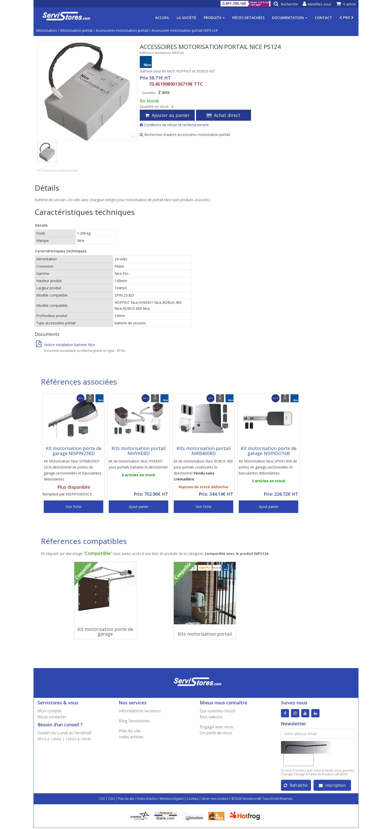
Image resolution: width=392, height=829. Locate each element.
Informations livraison (139, 711)
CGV (102, 800)
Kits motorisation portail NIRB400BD (203, 450)
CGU (111, 800)
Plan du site (129, 731)
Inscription (332, 786)
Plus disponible (73, 487)
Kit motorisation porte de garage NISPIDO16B (268, 450)
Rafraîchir (296, 786)
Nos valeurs (211, 717)
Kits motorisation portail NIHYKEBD (139, 450)
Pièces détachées (248, 17)
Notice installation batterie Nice (65, 344)
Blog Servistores (134, 721)
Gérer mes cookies (215, 800)
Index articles (131, 737)
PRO (347, 17)
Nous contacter (52, 717)
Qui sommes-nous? (218, 711)
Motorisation (46, 30)
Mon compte (49, 711)
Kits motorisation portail (205, 634)
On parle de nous (216, 733)
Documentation (289, 17)
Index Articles (147, 800)
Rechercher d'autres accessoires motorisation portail (185, 134)
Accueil (162, 17)
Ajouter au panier (167, 115)
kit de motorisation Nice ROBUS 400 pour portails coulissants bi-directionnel (203, 470)
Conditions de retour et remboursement (174, 124)
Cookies (192, 800)
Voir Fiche (74, 506)
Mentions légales (172, 800)
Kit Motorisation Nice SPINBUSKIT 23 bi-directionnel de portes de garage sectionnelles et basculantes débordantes (73, 470)
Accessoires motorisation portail (122, 30)
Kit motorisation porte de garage (105, 631)
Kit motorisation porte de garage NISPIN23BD (74, 450)
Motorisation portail (76, 30)
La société (186, 17)
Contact (323, 17)
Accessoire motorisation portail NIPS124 (184, 30)
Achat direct (223, 115)
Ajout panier (138, 506)
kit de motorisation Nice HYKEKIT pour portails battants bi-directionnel (138, 464)
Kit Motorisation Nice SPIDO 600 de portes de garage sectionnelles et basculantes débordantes (268, 467)
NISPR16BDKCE (79, 494)
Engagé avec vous (216, 727)
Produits (214, 17)
